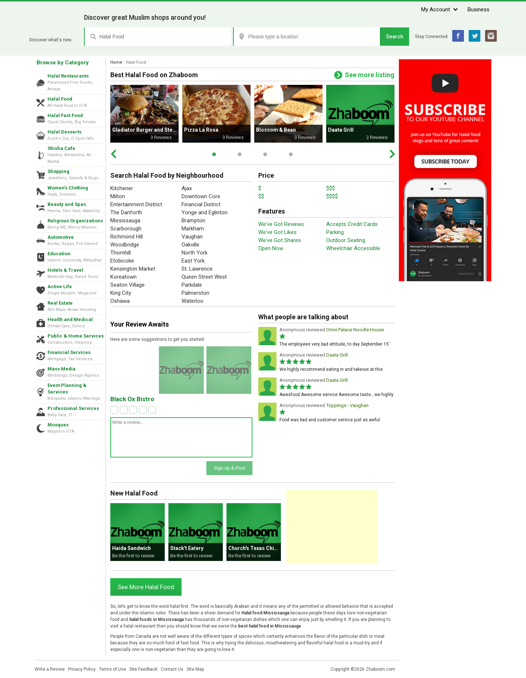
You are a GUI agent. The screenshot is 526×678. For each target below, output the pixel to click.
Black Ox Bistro (132, 399)
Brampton (193, 220)
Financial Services (69, 352)
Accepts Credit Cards (352, 224)
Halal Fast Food (65, 115)
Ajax (187, 188)
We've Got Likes (277, 232)
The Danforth (126, 212)
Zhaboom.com (380, 669)
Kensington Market (132, 268)
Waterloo (192, 301)
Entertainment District (136, 204)
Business (478, 9)
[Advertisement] (332, 526)
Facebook (458, 36)
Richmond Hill (126, 236)
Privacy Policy (82, 669)
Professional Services (73, 408)
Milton (117, 196)
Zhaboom (54, 31)
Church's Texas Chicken (257, 548)
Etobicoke (122, 260)
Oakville (190, 244)
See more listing (369, 75)
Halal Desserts (64, 132)
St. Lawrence (197, 268)
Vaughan (192, 236)
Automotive (60, 237)
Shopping (58, 171)
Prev (113, 154)
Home (116, 62)
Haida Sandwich (131, 548)
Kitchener (121, 188)
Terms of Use (112, 669)
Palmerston (195, 293)
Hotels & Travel (65, 270)
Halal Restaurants (68, 76)
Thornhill (120, 252)
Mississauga (125, 220)
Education (58, 253)
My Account (435, 9)
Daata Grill (341, 130)
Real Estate (60, 303)
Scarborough (125, 228)
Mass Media (61, 369)
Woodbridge (124, 244)
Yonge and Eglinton (205, 212)
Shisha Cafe (61, 148)
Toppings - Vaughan (347, 405)
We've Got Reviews (281, 224)
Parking (335, 232)
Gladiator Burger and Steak (145, 130)
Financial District (201, 204)
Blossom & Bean (276, 130)
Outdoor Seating (345, 240)
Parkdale (192, 285)
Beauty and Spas (66, 204)
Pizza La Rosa (201, 130)
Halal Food (59, 99)
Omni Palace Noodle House (355, 329)
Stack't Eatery (186, 548)
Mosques (58, 424)
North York (194, 252)
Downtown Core (201, 196)
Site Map (195, 669)
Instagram (491, 36)
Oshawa (120, 301)
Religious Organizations (75, 220)
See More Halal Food (146, 587)
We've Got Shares (279, 240)
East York (193, 260)
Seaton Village (127, 285)
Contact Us (172, 669)
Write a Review (50, 669)
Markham (193, 228)
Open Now (270, 248)
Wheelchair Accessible (353, 248)
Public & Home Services (75, 336)
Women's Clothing (67, 188)
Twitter (474, 36)
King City (120, 293)
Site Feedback (143, 669)
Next (392, 154)
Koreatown (123, 277)
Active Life (59, 286)
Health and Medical (70, 319)
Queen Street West (204, 277)
